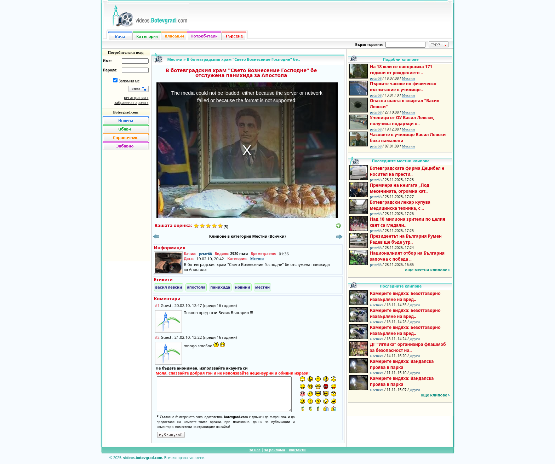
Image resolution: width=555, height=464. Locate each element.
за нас (254, 449)
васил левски (168, 287)
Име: (107, 60)
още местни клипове (426, 269)
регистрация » (136, 97)
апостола (196, 287)
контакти (297, 449)
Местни (175, 59)
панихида (220, 287)
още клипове (434, 395)
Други (415, 305)
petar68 (205, 253)
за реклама (274, 449)
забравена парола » (131, 102)
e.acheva (376, 305)
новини (242, 287)
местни (262, 287)
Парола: (110, 70)
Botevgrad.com (125, 112)
